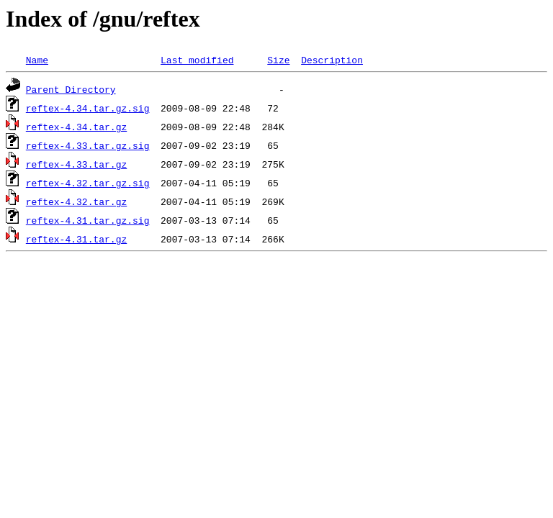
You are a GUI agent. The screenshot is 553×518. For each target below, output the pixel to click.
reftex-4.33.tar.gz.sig (88, 145)
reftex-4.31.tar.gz (76, 238)
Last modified (197, 59)
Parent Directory (71, 89)
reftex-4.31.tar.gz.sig (88, 220)
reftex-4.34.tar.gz (76, 126)
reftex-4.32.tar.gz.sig (88, 182)
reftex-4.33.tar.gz (76, 164)
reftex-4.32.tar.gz (76, 201)
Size (278, 59)
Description (332, 59)
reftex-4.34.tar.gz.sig (88, 107)
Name (37, 59)
